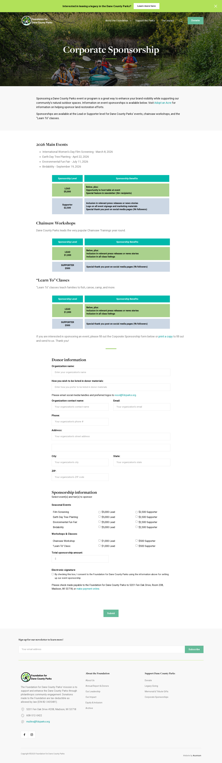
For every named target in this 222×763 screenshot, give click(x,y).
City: (54, 456)
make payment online (87, 588)
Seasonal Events (61, 505)
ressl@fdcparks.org (125, 395)
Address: (57, 430)
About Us (90, 680)
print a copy (165, 336)
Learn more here (146, 6)
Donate (195, 20)
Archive (89, 708)
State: (116, 456)
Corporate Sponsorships (156, 697)
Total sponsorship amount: (67, 553)
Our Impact (168, 20)
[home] (35, 20)
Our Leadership (93, 691)
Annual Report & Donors (97, 686)
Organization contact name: (68, 401)
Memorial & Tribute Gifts (156, 691)
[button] (118, 20)
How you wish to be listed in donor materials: (78, 381)
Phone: (56, 415)
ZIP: (54, 471)
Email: (116, 401)
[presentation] (75, 600)
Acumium (197, 756)
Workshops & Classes (64, 534)
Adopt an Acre (162, 102)
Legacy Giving (151, 686)
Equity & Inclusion (94, 702)
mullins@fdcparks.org (38, 721)
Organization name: (63, 366)
